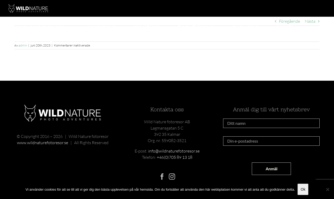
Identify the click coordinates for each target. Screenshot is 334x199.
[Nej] (327, 189)
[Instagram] (172, 176)
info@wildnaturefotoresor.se (174, 151)
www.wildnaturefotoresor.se (42, 142)
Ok (303, 189)
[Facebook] (162, 176)
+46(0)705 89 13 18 (174, 157)
